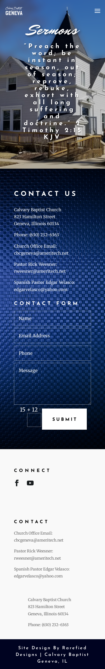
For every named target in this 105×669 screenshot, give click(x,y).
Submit (65, 419)
